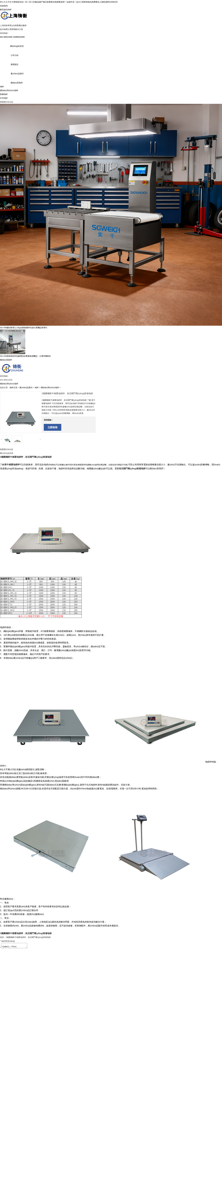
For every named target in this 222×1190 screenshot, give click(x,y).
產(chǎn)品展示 (17, 73)
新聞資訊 (14, 64)
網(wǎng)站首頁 (17, 46)
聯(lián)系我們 (17, 83)
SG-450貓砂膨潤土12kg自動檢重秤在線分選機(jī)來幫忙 (23, 327)
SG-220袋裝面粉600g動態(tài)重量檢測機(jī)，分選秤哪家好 (25, 356)
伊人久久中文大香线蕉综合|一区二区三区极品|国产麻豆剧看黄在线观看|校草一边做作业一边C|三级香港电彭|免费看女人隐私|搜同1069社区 (59, 2)
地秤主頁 (13, 387)
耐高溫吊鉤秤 (5, 9)
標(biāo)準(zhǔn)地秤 (9, 90)
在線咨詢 (4, 6)
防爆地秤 (4, 94)
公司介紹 (14, 55)
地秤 (2, 86)
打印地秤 (4, 98)
